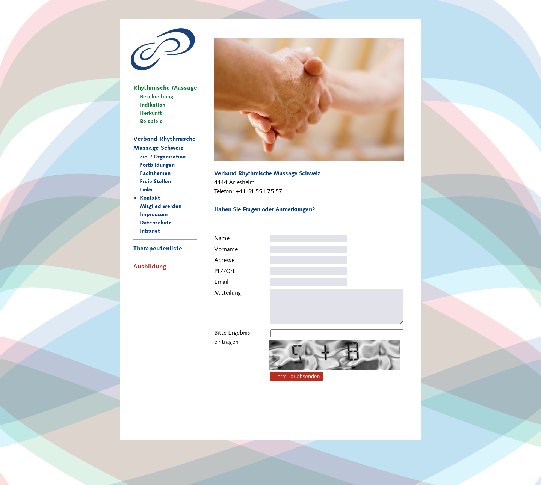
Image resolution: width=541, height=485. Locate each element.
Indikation (152, 105)
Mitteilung (227, 293)
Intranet (150, 231)
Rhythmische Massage (165, 88)
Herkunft (151, 113)
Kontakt (150, 198)
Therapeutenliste (157, 249)
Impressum (154, 215)
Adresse (224, 261)
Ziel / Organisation (163, 157)
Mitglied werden (160, 206)
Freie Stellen (155, 182)
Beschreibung (156, 97)
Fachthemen (155, 173)
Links (146, 190)
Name (222, 239)
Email (221, 282)
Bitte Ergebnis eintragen (232, 345)
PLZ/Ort (224, 271)
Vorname (226, 250)
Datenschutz (155, 223)
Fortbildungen (157, 165)
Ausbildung (149, 267)
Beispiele (151, 122)
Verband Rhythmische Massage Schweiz (164, 143)
